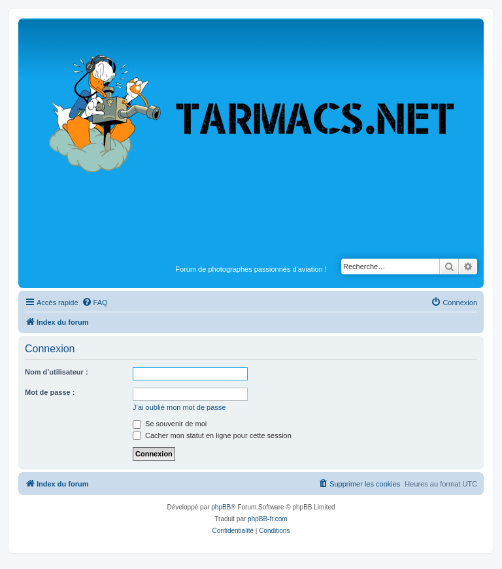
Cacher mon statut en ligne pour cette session (212, 435)
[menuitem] (95, 302)
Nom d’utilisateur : (56, 372)
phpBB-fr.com (268, 519)
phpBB (221, 507)
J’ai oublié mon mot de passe (179, 407)
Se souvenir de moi (170, 424)
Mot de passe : (50, 392)
